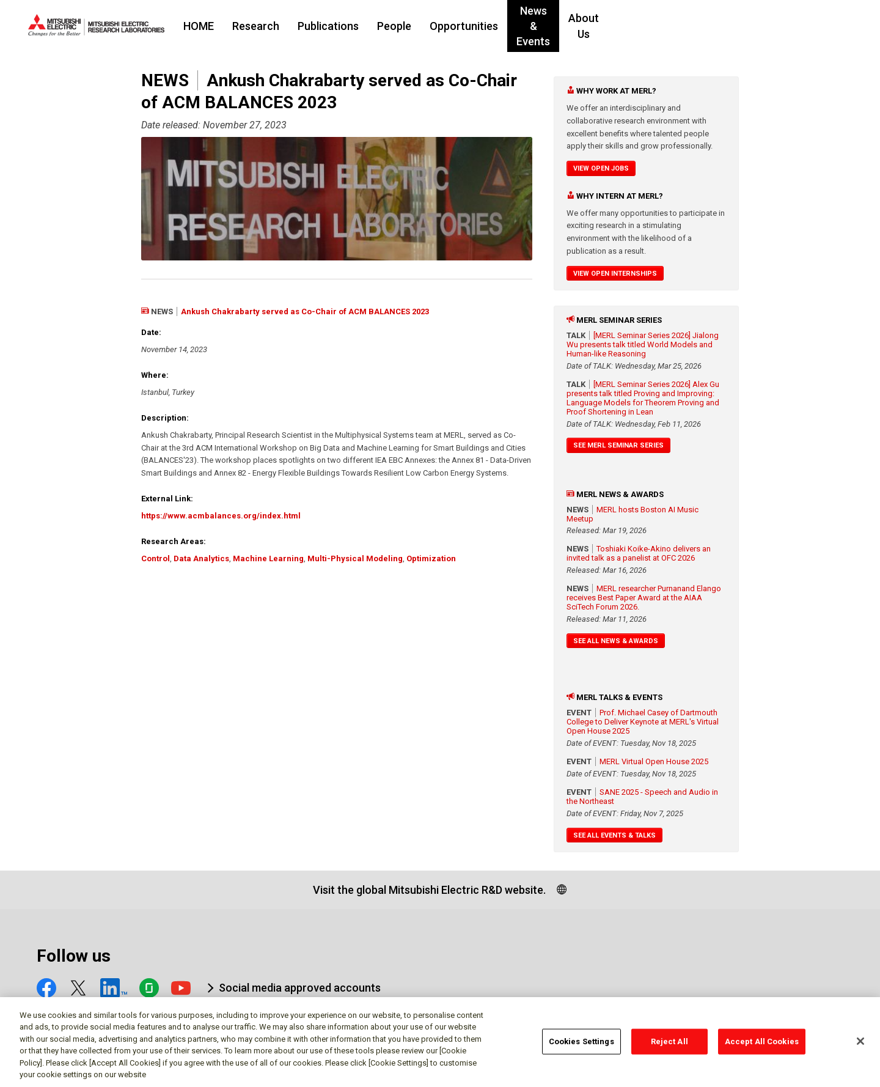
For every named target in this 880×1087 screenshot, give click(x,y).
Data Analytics (201, 558)
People (469, 26)
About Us (704, 26)
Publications (402, 26)
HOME (273, 26)
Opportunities (538, 26)
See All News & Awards (615, 641)
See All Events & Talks (614, 835)
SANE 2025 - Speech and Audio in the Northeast (642, 796)
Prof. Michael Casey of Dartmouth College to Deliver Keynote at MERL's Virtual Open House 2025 (642, 721)
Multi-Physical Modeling (355, 558)
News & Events (627, 26)
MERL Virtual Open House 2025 (654, 761)
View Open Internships (615, 274)
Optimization (431, 558)
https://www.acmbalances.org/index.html (221, 515)
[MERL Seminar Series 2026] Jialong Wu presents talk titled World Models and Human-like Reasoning (642, 344)
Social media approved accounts (300, 987)
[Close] (860, 1046)
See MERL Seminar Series (618, 445)
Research (330, 26)
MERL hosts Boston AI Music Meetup (632, 514)
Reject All (669, 1045)
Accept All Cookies (762, 1045)
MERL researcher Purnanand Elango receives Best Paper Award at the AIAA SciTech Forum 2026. (643, 597)
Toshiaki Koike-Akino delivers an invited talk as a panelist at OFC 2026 (638, 553)
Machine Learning (268, 558)
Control (155, 558)
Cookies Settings (581, 1045)
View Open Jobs (601, 168)
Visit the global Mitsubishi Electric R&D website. (429, 889)
